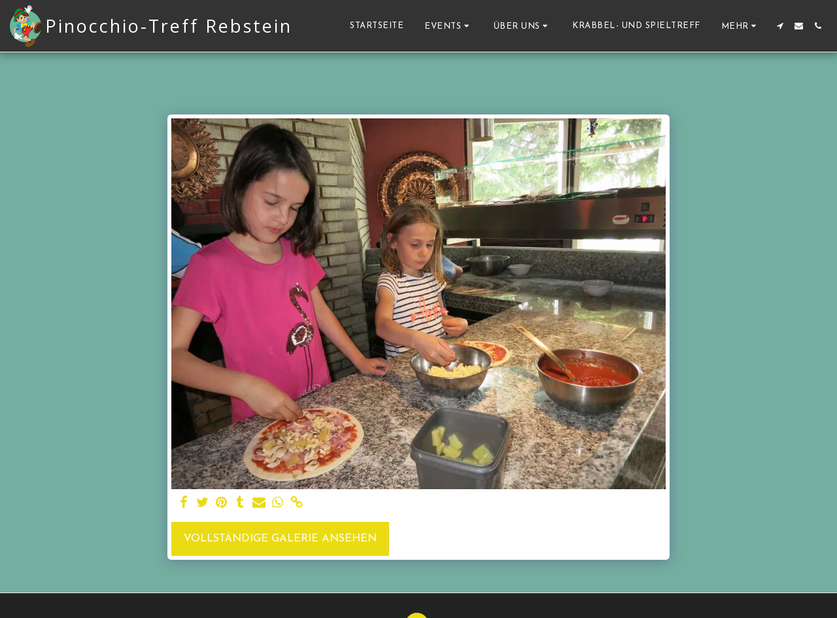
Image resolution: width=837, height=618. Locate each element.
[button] (449, 26)
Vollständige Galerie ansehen (280, 539)
